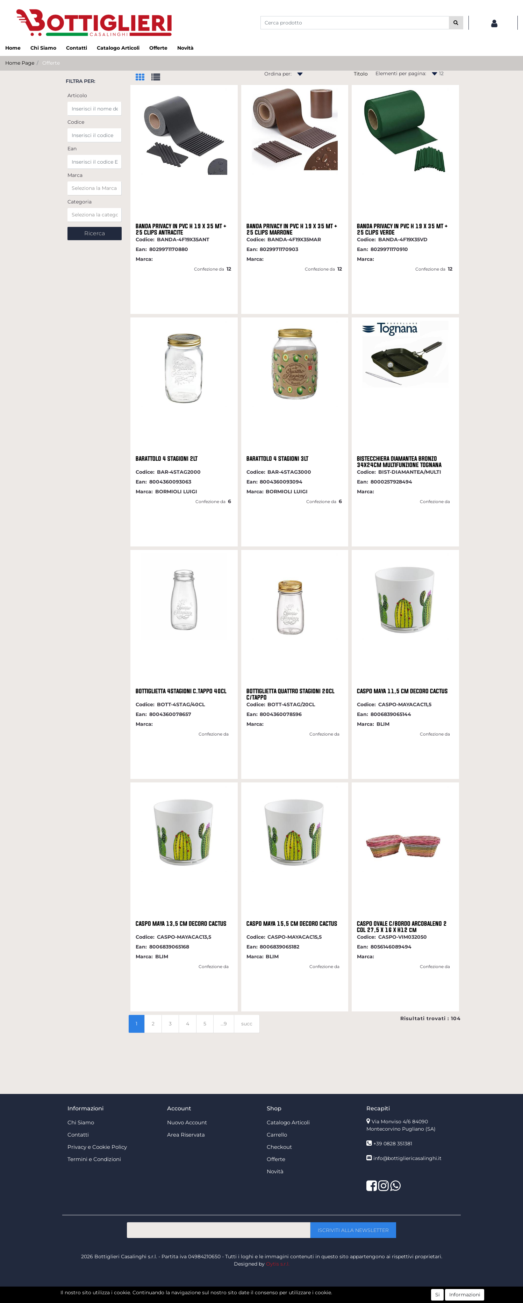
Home (13, 48)
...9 (224, 1024)
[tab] (143, 78)
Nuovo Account (187, 1122)
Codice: (145, 239)
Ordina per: (278, 74)
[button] (456, 22)
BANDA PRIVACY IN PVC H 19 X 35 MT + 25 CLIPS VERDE (402, 229)
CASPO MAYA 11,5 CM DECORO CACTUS (402, 691)
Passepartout (276, 1299)
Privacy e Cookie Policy (97, 1147)
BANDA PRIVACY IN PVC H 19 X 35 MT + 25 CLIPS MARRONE (291, 229)
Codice (75, 122)
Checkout (279, 1147)
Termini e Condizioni (94, 1159)
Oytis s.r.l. (277, 1264)
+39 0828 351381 (392, 1143)
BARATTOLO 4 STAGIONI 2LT (167, 459)
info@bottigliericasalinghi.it (407, 1158)
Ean (72, 148)
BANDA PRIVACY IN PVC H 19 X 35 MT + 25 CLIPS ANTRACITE (181, 229)
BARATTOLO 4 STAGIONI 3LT (277, 459)
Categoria (79, 202)
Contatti (76, 48)
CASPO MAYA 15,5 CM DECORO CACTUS (291, 924)
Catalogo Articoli (118, 48)
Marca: (144, 259)
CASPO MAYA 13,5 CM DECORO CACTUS (181, 924)
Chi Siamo (43, 48)
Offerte (158, 48)
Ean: (141, 249)
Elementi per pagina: (400, 73)
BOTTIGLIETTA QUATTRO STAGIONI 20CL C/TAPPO (290, 694)
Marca (75, 175)
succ (246, 1024)
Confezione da (209, 269)
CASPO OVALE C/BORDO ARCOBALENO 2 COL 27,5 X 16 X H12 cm (402, 927)
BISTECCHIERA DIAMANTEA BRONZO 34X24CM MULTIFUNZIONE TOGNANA (399, 462)
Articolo (77, 95)
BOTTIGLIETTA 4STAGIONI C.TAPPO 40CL (181, 691)
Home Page (19, 63)
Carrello (277, 1134)
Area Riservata (186, 1134)
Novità (185, 48)
